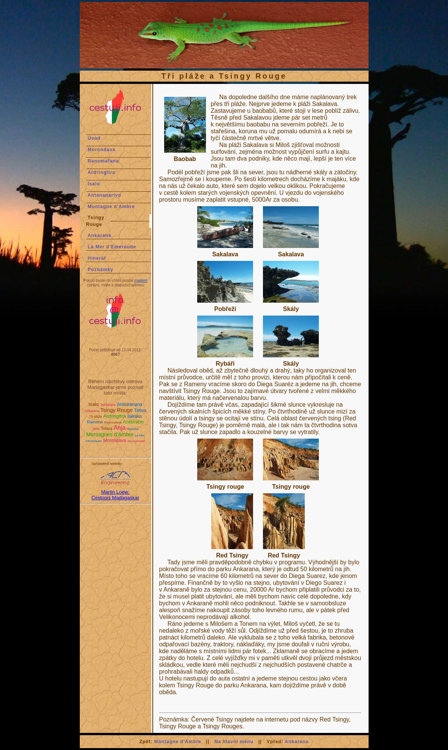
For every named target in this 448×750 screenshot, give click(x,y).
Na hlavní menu (233, 741)
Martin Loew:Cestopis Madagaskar (115, 495)
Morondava (102, 149)
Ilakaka (134, 416)
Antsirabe (133, 422)
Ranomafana (103, 161)
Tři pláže (95, 416)
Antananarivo (104, 195)
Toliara (106, 428)
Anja (120, 428)
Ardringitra (101, 172)
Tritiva (140, 410)
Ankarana (99, 235)
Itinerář (97, 258)
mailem (141, 280)
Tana (96, 429)
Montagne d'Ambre (111, 206)
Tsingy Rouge (116, 410)
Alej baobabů (136, 441)
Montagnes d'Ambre (110, 434)
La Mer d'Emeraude (112, 246)
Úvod (94, 138)
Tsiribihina (108, 405)
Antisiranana (129, 404)
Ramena (95, 422)
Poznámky (100, 269)
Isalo (94, 183)
